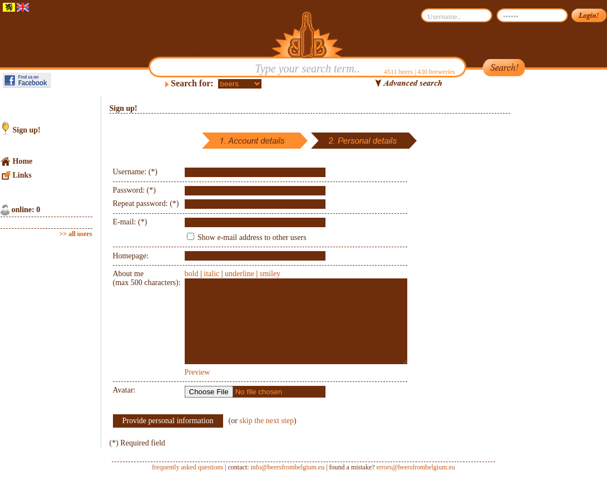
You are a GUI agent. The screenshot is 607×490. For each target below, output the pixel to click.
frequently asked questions (187, 484)
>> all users (75, 234)
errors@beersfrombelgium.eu (416, 484)
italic (211, 274)
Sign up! (27, 130)
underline (239, 274)
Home (23, 161)
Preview (197, 389)
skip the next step (266, 437)
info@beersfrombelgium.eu (287, 484)
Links (22, 175)
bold (192, 274)
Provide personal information (167, 437)
